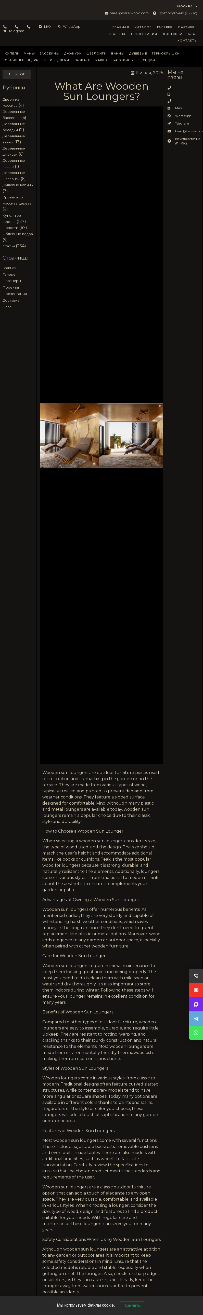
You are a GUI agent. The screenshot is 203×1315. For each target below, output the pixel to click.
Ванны (117, 53)
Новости (10, 228)
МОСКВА (187, 6)
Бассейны (49, 53)
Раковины (123, 60)
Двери (63, 60)
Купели (12, 53)
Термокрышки (166, 53)
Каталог (143, 27)
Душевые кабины (18, 185)
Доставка (172, 34)
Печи (48, 60)
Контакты (187, 40)
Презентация (144, 34)
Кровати (82, 60)
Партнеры (188, 27)
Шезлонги (96, 53)
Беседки (146, 60)
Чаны (29, 53)
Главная (120, 27)
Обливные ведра (21, 60)
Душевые (138, 53)
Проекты (116, 34)
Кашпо (102, 60)
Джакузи (73, 53)
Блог (193, 34)
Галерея (165, 27)
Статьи (9, 246)
